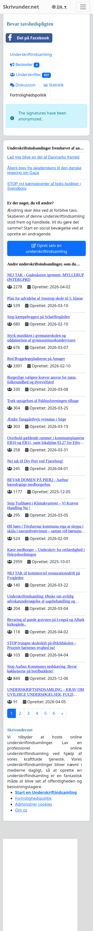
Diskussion (22, 85)
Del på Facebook (27, 37)
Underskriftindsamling (31, 54)
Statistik (54, 85)
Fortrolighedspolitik (28, 95)
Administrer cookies (33, 804)
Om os (21, 810)
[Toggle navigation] (83, 7)
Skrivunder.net (21, 6)
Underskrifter (30, 75)
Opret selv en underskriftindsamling (46, 248)
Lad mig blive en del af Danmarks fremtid (43, 157)
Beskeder (24, 64)
